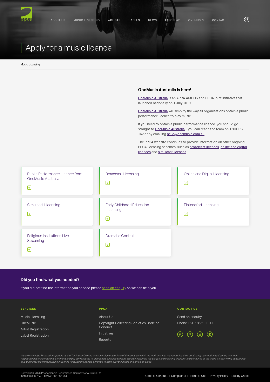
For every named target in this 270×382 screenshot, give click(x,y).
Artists (114, 20)
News (152, 20)
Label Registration (35, 335)
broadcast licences (204, 147)
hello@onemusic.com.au (185, 134)
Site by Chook (240, 376)
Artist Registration (35, 329)
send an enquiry (114, 288)
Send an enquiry (189, 317)
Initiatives (106, 333)
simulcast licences (172, 152)
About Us (57, 20)
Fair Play (172, 20)
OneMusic (196, 20)
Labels (134, 20)
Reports (105, 339)
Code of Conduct (156, 376)
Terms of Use (197, 376)
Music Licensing (87, 20)
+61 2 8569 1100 (200, 323)
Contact (219, 20)
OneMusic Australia (153, 98)
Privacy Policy (219, 376)
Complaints (178, 376)
